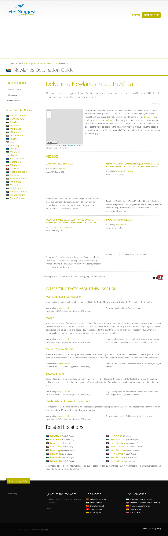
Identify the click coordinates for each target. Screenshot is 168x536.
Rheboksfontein (18, 171)
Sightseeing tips (14, 95)
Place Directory (151, 15)
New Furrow (124, 457)
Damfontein (16, 135)
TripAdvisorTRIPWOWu (124, 171)
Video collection (14, 100)
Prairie (13, 122)
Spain (134, 509)
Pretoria (14, 175)
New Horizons (124, 439)
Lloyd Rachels (120, 225)
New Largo (62, 450)
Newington (121, 435)
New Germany (125, 450)
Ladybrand (16, 188)
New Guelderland (126, 446)
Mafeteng (15, 151)
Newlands (15, 125)
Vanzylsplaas (17, 118)
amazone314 (60, 169)
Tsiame (14, 138)
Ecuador (138, 506)
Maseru (14, 148)
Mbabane (15, 165)
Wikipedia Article (63, 308)
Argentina (139, 499)
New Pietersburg (63, 443)
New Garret (123, 453)
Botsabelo (15, 161)
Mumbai (94, 502)
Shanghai (95, 506)
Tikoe (13, 142)
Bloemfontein (17, 198)
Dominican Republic (143, 502)
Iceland (135, 512)
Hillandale (15, 132)
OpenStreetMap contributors (72, 145)
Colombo (96, 499)
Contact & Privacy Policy (151, 528)
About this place (14, 89)
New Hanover (124, 443)
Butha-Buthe (17, 158)
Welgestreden (17, 115)
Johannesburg (17, 194)
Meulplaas (15, 128)
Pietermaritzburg (19, 178)
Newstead (62, 435)
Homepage (135, 15)
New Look (61, 446)
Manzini (14, 168)
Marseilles (15, 185)
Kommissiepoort (19, 191)
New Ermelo (123, 460)
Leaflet (58, 145)
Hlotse (13, 155)
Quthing (14, 145)
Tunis (94, 509)
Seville (93, 512)
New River (62, 439)
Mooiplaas (15, 181)
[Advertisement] (82, 39)
